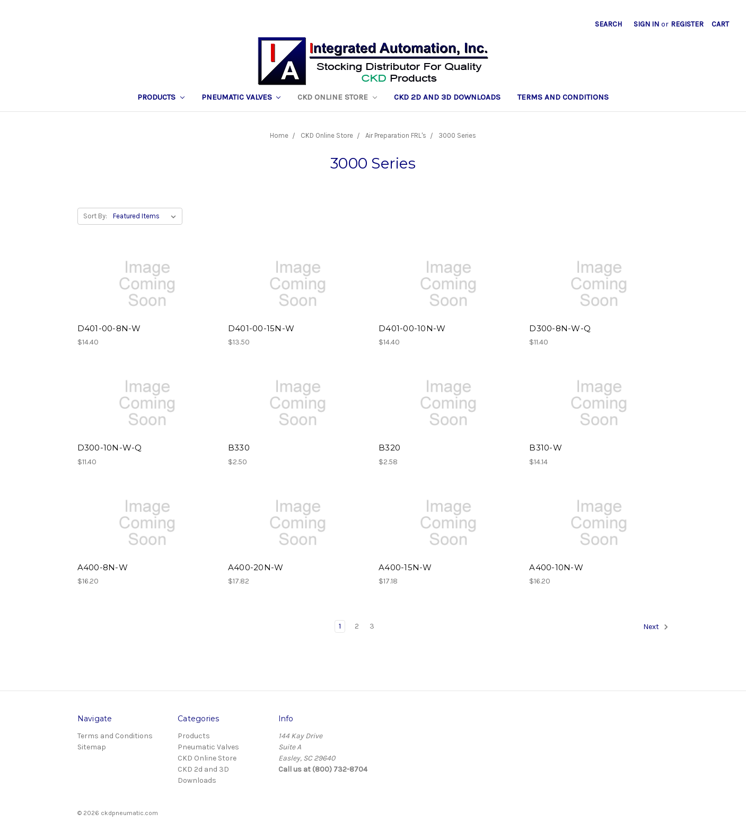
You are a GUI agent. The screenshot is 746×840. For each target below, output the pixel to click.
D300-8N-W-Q (560, 328)
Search (608, 24)
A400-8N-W (102, 567)
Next (656, 627)
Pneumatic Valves (241, 97)
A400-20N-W (256, 567)
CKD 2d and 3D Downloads (447, 97)
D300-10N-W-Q (109, 448)
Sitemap (91, 746)
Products (161, 97)
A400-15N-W (405, 567)
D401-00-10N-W (412, 328)
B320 (389, 448)
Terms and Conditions (563, 97)
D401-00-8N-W (109, 328)
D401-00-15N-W (261, 328)
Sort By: (95, 216)
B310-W (545, 448)
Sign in (646, 24)
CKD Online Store (337, 97)
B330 (239, 448)
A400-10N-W (556, 567)
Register (687, 24)
